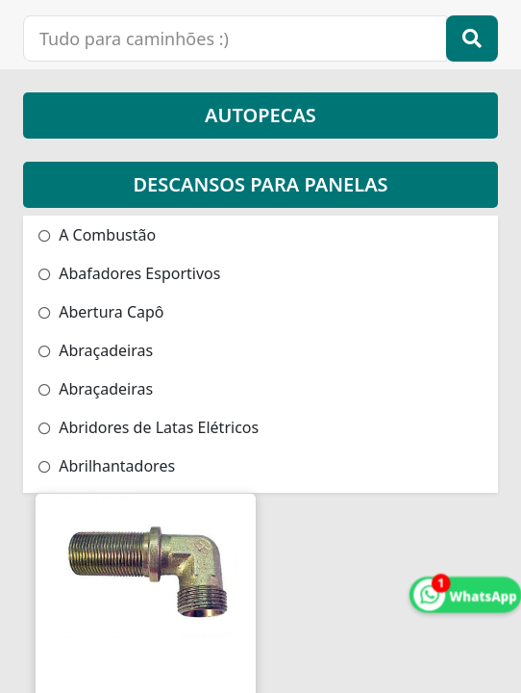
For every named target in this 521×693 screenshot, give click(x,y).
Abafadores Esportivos (129, 273)
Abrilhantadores (106, 465)
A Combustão (97, 234)
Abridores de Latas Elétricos (148, 427)
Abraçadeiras (95, 350)
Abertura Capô (101, 311)
